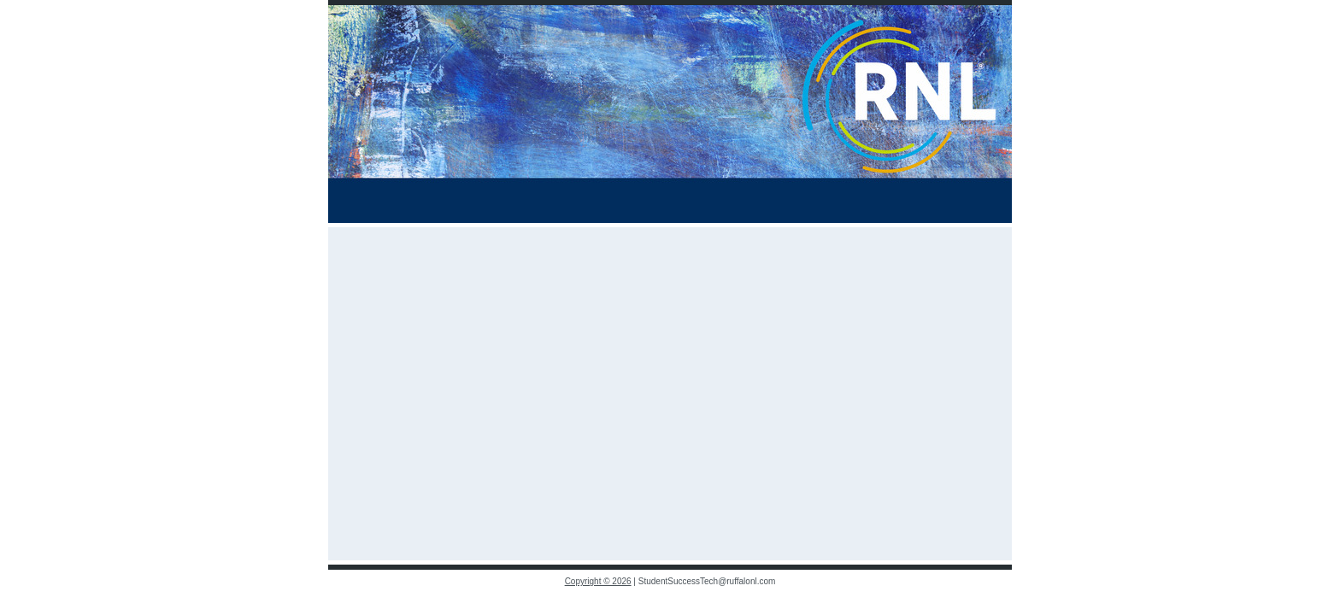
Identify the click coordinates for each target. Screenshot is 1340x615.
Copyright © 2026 (598, 581)
